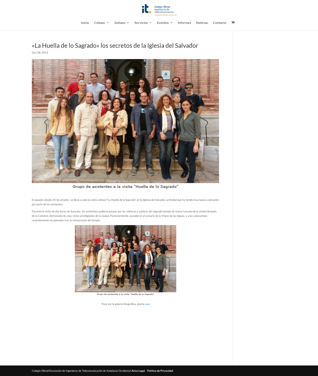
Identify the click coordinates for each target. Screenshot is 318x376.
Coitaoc (99, 22)
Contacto (219, 22)
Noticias (202, 22)
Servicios (141, 22)
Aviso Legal (138, 370)
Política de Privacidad (160, 370)
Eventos (163, 22)
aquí (147, 304)
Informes (184, 22)
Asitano (119, 22)
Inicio (85, 22)
